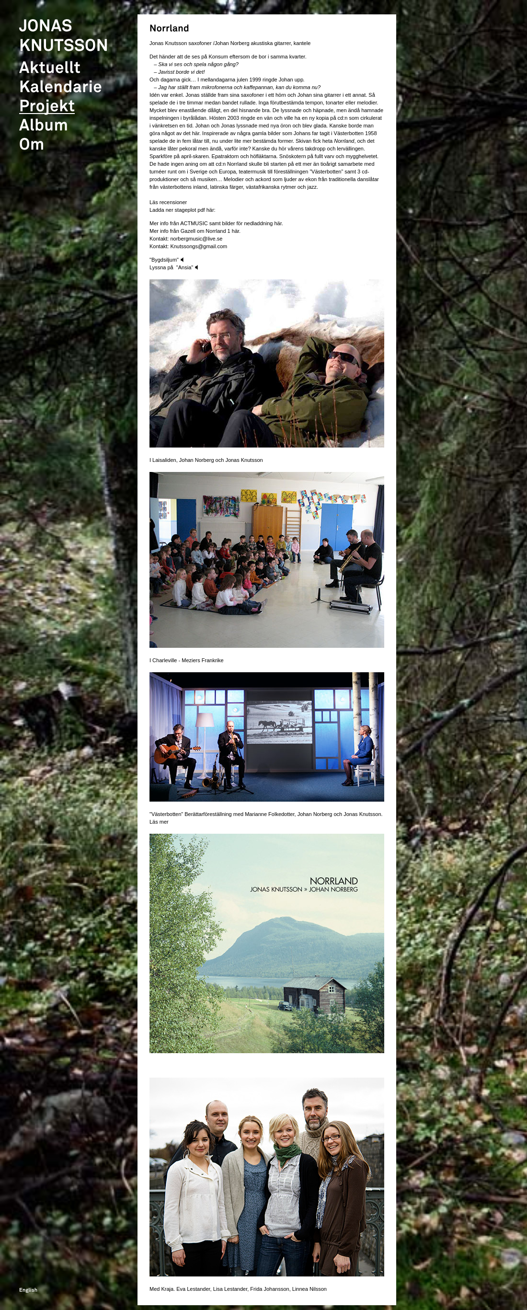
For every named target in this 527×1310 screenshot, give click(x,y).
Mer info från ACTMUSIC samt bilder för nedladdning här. (216, 223)
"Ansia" (187, 267)
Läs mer (159, 822)
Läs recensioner (168, 202)
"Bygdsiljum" (167, 260)
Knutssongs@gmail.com (198, 246)
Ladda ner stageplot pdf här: (182, 210)
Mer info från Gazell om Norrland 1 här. (195, 231)
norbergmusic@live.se (196, 238)
